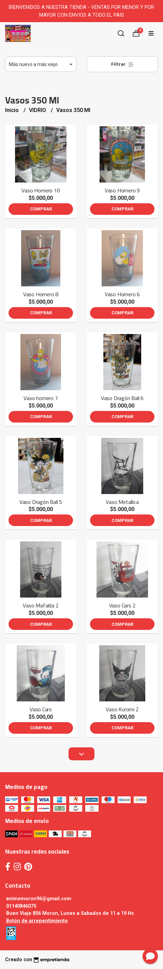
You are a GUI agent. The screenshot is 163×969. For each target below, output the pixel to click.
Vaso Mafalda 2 (40, 605)
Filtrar (122, 64)
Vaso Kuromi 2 (122, 709)
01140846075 (21, 906)
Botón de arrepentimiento (37, 921)
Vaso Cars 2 (122, 605)
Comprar (41, 208)
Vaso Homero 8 (40, 294)
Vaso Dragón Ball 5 (40, 502)
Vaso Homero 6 (122, 294)
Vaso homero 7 (41, 398)
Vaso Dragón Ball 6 (122, 398)
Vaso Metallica (122, 502)
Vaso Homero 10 (40, 190)
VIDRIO (38, 110)
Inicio (12, 110)
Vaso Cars (41, 709)
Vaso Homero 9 (122, 190)
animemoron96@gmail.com (38, 899)
